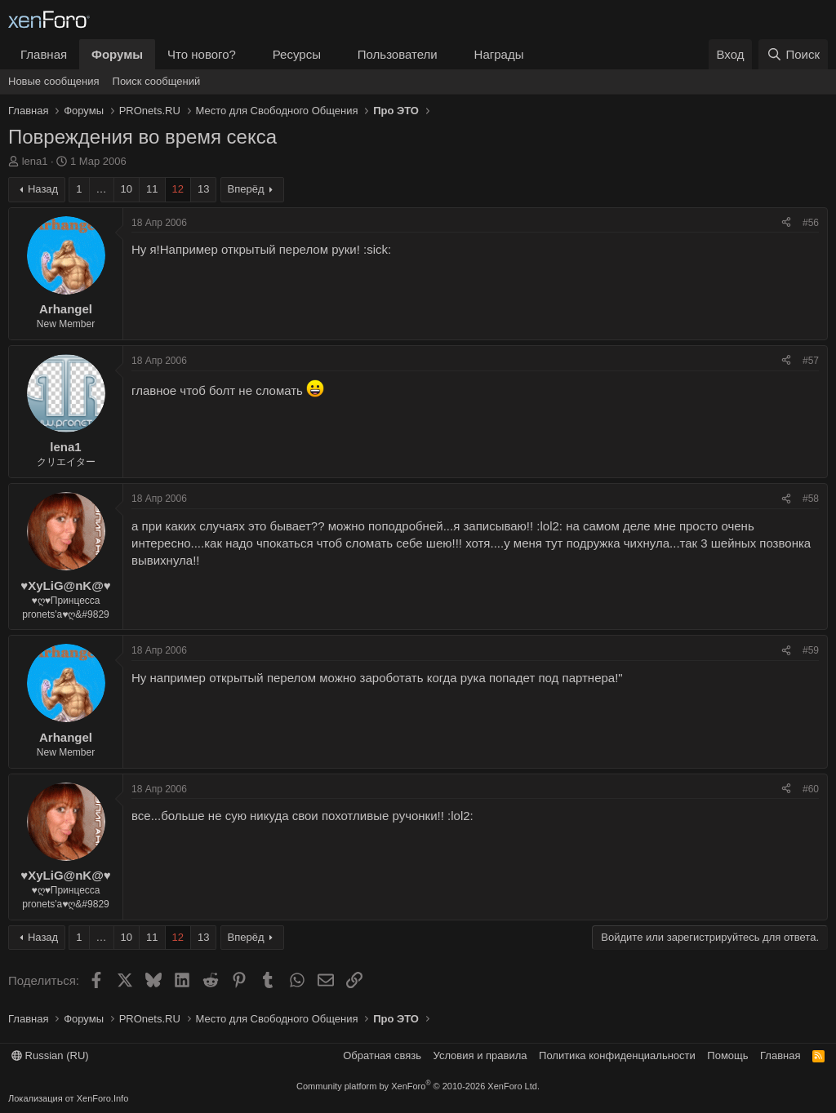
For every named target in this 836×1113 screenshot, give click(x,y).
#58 (811, 498)
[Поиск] (793, 54)
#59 (811, 650)
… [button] (101, 189)
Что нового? (201, 54)
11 (152, 189)
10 (126, 189)
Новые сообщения (54, 81)
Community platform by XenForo (418, 1086)
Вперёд (246, 189)
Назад (43, 189)
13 (203, 189)
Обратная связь (382, 1055)
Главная (43, 54)
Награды (499, 54)
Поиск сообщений (157, 81)
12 (178, 189)
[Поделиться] (786, 223)
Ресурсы (297, 54)
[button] (249, 54)
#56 (811, 222)
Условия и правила (480, 1055)
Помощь (727, 1055)
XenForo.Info (103, 1098)
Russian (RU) (50, 1055)
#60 (811, 789)
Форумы (117, 54)
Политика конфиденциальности (617, 1055)
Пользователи (398, 54)
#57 (811, 360)
